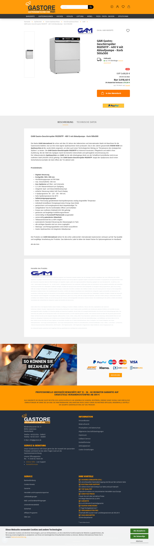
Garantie (27, 488)
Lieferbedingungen (30, 496)
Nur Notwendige (139, 536)
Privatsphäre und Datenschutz (89, 428)
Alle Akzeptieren (139, 531)
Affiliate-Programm (30, 513)
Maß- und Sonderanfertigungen (35, 501)
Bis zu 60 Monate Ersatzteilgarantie (91, 503)
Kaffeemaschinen (45, 16)
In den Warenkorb (111, 93)
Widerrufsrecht (84, 424)
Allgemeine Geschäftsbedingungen (91, 431)
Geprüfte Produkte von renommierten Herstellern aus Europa (100, 491)
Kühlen (70, 16)
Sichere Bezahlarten (86, 517)
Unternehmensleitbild (31, 505)
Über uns (27, 517)
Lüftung (80, 16)
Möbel (89, 16)
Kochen (60, 16)
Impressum (83, 435)
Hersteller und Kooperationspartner (36, 492)
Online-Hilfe (30, 462)
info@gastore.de (35, 440)
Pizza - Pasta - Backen (105, 16)
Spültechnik (123, 16)
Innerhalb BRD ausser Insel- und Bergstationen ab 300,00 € (99, 513)
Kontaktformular (32, 464)
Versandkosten (84, 421)
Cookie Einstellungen (86, 450)
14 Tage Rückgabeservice (87, 508)
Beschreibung (65, 122)
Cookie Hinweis (29, 484)
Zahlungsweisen (84, 446)
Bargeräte (30, 16)
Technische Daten (86, 122)
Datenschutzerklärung (18, 537)
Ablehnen (139, 541)
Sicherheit (27, 509)
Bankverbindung (30, 480)
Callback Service (85, 439)
